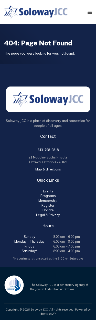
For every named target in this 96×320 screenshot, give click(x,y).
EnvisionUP (48, 313)
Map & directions (48, 169)
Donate (48, 210)
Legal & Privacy (48, 215)
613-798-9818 (48, 150)
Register (48, 205)
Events (48, 191)
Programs (48, 196)
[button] (90, 12)
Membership (48, 201)
